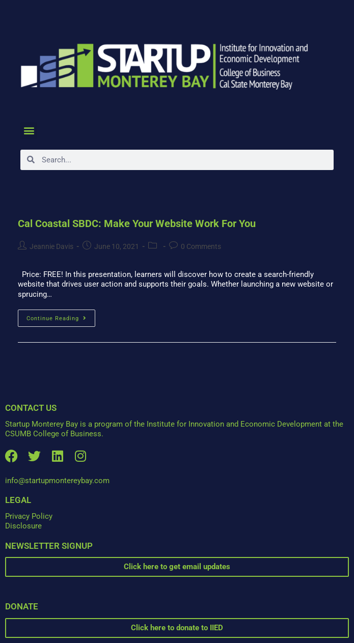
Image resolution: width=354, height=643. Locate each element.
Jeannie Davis (51, 246)
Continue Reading (60, 316)
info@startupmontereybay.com (57, 480)
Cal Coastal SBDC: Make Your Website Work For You (137, 223)
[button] (28, 130)
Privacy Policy (28, 516)
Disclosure (23, 525)
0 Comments (201, 246)
